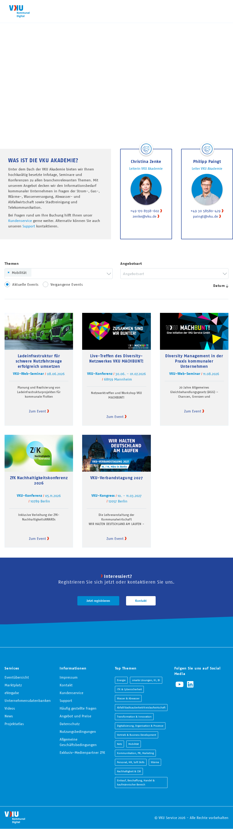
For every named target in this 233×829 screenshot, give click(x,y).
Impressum (69, 677)
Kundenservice (20, 220)
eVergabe (12, 692)
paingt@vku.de (205, 216)
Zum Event (37, 411)
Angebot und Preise (75, 716)
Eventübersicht (17, 677)
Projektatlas (14, 723)
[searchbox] (40, 273)
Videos (10, 708)
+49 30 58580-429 (205, 211)
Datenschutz (70, 723)
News (9, 716)
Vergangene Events (67, 284)
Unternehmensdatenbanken (28, 700)
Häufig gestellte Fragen (78, 708)
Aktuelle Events (25, 284)
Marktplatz (13, 685)
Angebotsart (131, 263)
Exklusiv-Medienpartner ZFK (82, 752)
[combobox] (59, 273)
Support (29, 226)
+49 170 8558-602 (144, 211)
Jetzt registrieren (98, 601)
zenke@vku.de (144, 216)
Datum (219, 285)
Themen (12, 263)
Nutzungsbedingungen (78, 731)
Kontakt (141, 601)
